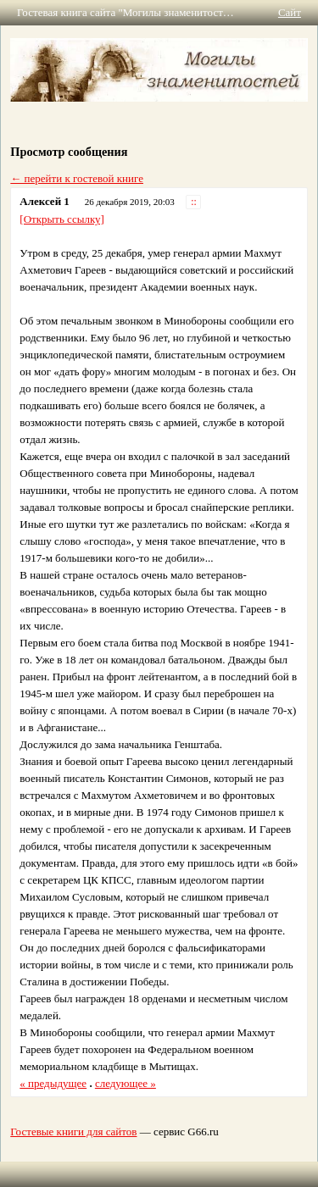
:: (194, 202)
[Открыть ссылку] (62, 219)
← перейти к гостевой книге (76, 178)
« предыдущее (53, 1083)
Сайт (289, 12)
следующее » (125, 1083)
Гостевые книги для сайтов (73, 1131)
